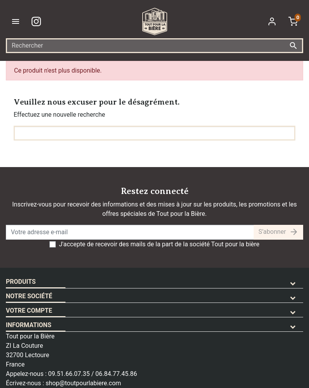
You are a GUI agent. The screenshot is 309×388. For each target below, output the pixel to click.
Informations (28, 325)
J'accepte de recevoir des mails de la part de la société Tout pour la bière (159, 244)
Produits (21, 281)
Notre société (29, 296)
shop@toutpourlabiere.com (83, 383)
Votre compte (29, 310)
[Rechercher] (154, 45)
